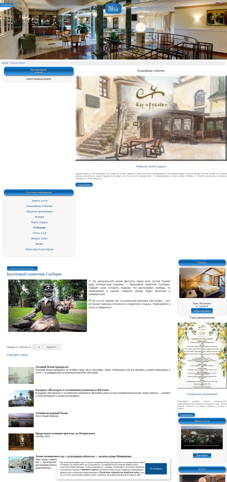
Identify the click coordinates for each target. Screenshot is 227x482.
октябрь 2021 (42, 436)
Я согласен (156, 468)
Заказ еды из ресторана (39, 249)
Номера (39, 216)
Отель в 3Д (39, 233)
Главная (4, 63)
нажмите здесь (89, 469)
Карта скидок (39, 222)
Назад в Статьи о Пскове (22, 268)
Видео (39, 243)
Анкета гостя (39, 200)
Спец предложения (202, 317)
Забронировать (202, 310)
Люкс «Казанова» (202, 303)
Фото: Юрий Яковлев (46, 416)
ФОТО (202, 469)
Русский (217, 3)
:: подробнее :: (83, 184)
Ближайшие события (150, 70)
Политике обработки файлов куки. (119, 472)
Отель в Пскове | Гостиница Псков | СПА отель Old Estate (113, 8)
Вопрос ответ (39, 238)
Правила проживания (40, 211)
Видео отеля (202, 420)
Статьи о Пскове (18, 63)
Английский (221, 3)
